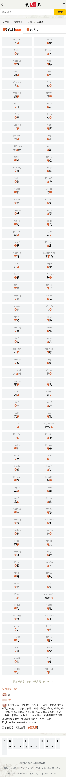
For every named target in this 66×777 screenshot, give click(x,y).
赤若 (17, 147)
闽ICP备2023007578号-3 (47, 774)
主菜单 (63, 4)
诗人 (22, 768)
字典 (38, 768)
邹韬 (49, 596)
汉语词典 (18, 22)
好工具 (6, 22)
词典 (44, 768)
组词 (30, 22)
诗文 (33, 768)
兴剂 (17, 372)
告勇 (49, 254)
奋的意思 (32, 727)
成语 (49, 768)
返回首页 (15, 768)
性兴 (49, 425)
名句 (28, 768)
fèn (9, 700)
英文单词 (56, 768)
